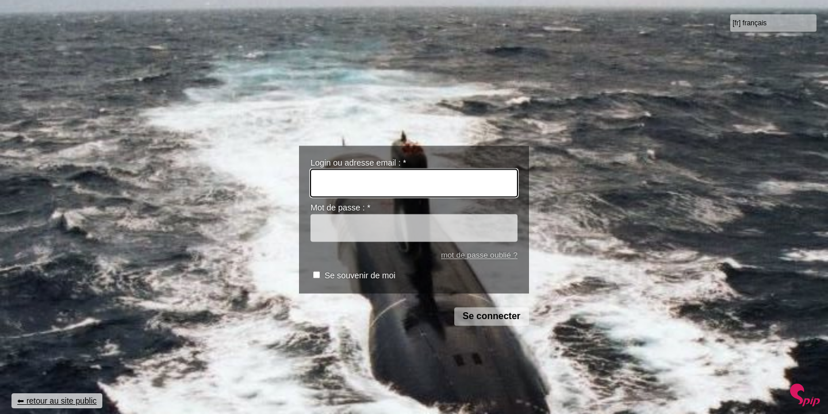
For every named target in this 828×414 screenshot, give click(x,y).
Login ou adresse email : (358, 162)
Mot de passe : (340, 208)
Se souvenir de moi (359, 276)
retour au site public (61, 400)
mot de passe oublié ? (479, 255)
